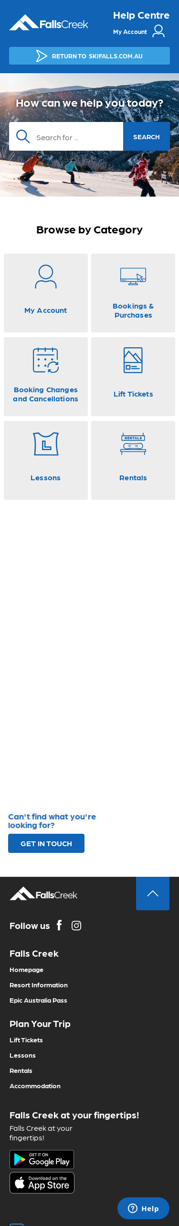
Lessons (23, 1055)
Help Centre (141, 14)
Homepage (26, 969)
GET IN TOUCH (46, 843)
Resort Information (39, 984)
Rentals (21, 1070)
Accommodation (35, 1085)
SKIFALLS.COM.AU (89, 56)
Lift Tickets (26, 1039)
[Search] (89, 136)
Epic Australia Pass (38, 1000)
